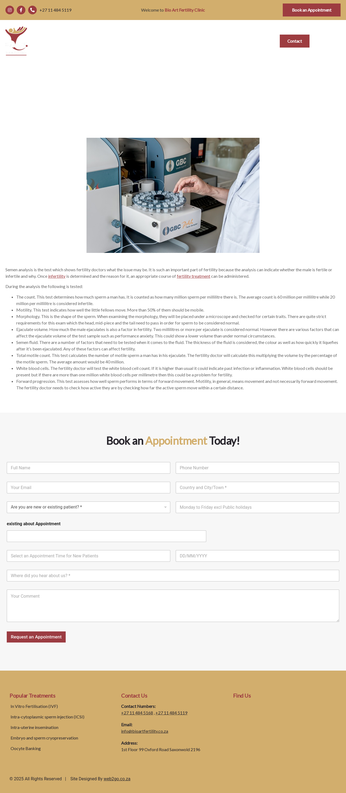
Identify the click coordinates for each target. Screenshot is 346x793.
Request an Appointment (36, 637)
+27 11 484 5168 (137, 712)
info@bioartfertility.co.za (144, 731)
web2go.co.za (117, 778)
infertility (56, 276)
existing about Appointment (34, 523)
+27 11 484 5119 (171, 712)
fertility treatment (193, 276)
